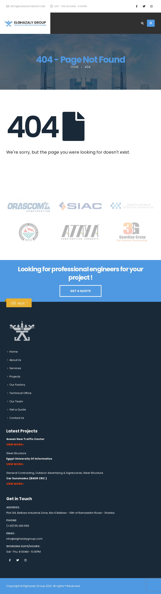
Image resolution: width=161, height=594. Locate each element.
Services (15, 368)
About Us (15, 360)
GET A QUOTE (80, 291)
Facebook (10, 560)
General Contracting (20, 473)
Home (13, 351)
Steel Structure (16, 453)
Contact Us (16, 418)
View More (14, 444)
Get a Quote (17, 409)
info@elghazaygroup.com (25, 6)
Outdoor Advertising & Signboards (58, 473)
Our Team (16, 401)
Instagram (25, 560)
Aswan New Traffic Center (25, 439)
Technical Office (20, 393)
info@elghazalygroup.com (24, 538)
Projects (14, 376)
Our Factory (17, 384)
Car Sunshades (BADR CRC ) (26, 478)
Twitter (17, 560)
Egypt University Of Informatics (29, 458)
